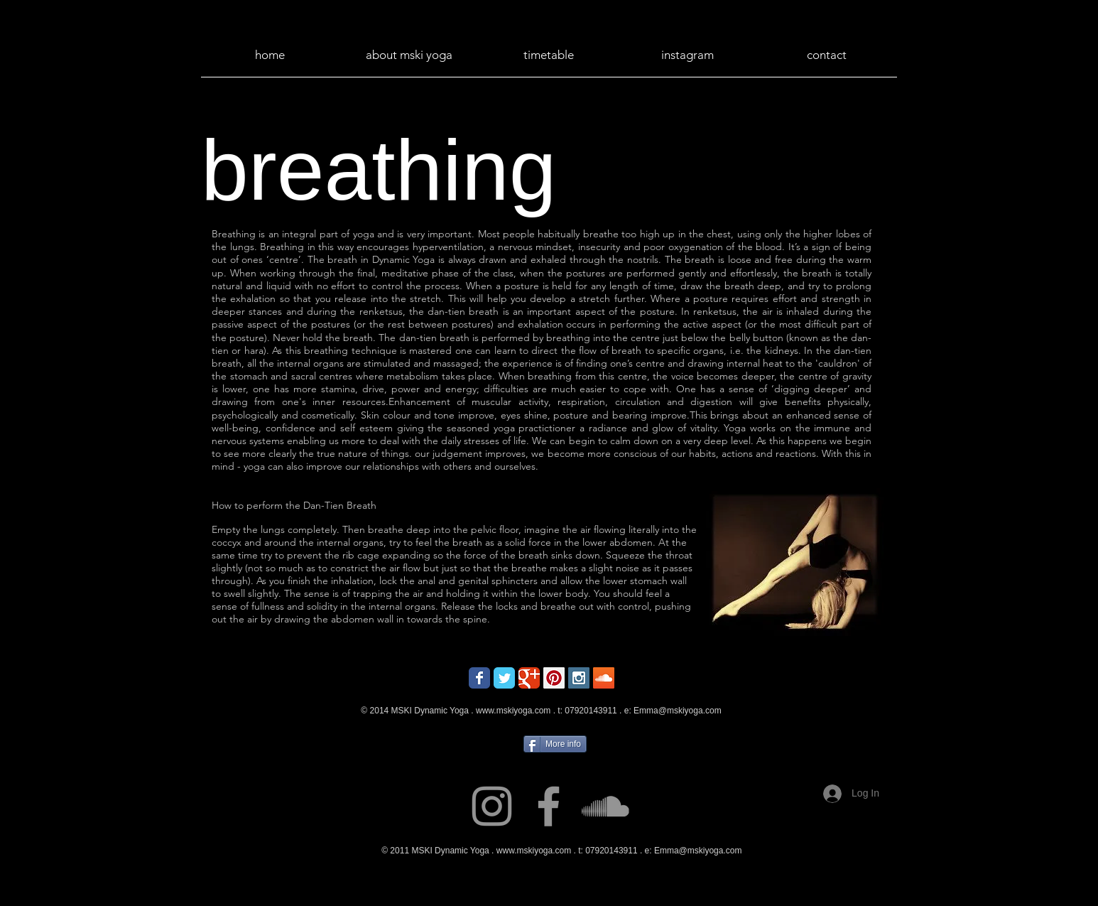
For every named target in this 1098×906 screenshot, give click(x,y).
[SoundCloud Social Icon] (603, 678)
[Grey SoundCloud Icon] (605, 806)
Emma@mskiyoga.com (678, 711)
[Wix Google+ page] (529, 678)
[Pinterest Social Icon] (554, 678)
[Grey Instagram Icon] (491, 806)
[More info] (555, 744)
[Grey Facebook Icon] (548, 806)
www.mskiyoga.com (513, 711)
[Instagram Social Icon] (578, 678)
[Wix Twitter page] (504, 678)
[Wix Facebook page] (479, 678)
